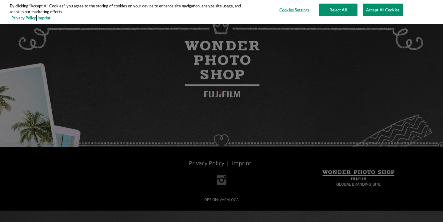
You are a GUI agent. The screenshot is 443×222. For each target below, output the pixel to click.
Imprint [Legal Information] (44, 16)
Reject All (337, 8)
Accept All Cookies (383, 8)
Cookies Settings (294, 8)
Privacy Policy (23, 16)
